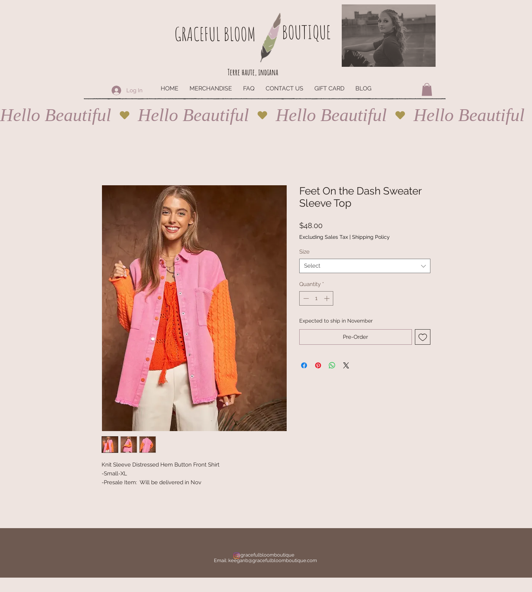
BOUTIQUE (306, 32)
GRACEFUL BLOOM (215, 33)
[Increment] (327, 298)
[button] (427, 89)
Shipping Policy (371, 237)
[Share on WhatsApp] (332, 365)
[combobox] (364, 266)
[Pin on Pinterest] (318, 365)
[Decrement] (305, 298)
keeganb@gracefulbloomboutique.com (272, 560)
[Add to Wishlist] (423, 337)
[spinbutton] (316, 298)
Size (304, 251)
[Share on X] (346, 365)
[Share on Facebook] (304, 365)
